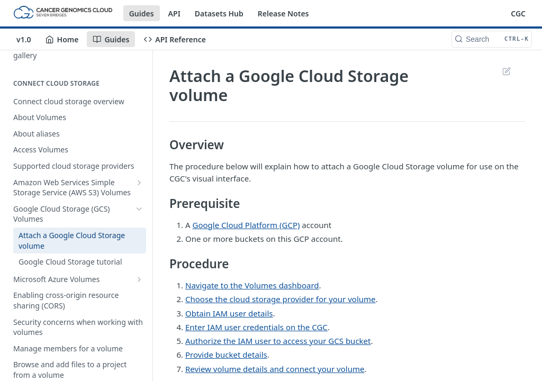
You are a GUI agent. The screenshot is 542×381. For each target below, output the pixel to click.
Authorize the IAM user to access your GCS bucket (278, 340)
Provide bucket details (226, 354)
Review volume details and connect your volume (274, 369)
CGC (518, 13)
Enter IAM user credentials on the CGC (256, 327)
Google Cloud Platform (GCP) (246, 225)
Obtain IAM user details (229, 313)
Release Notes (283, 13)
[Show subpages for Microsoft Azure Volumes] (139, 279)
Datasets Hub (219, 13)
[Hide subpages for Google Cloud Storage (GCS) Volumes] (139, 209)
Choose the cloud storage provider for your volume (280, 299)
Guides (141, 13)
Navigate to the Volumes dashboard (252, 285)
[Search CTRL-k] (491, 39)
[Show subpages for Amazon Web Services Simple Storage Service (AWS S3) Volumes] (139, 182)
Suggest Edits (506, 71)
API (174, 13)
